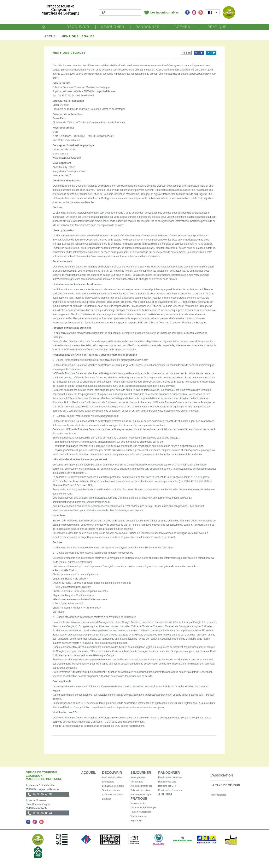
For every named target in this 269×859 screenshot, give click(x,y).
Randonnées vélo (167, 781)
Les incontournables (164, 12)
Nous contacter (138, 803)
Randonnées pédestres (170, 777)
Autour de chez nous (112, 794)
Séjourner (112, 27)
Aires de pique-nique (140, 794)
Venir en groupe (138, 816)
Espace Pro (136, 820)
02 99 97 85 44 (42, 813)
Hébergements (137, 777)
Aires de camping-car (141, 786)
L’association (221, 775)
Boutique (106, 799)
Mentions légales (218, 795)
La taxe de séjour (225, 785)
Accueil (43, 27)
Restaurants (136, 781)
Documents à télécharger (143, 807)
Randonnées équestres (170, 790)
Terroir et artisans (111, 790)
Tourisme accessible (140, 811)
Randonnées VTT (167, 786)
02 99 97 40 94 (42, 794)
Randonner (147, 27)
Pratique (217, 27)
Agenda (182, 27)
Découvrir (78, 27)
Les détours (108, 781)
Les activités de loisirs (113, 786)
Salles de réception (140, 790)
